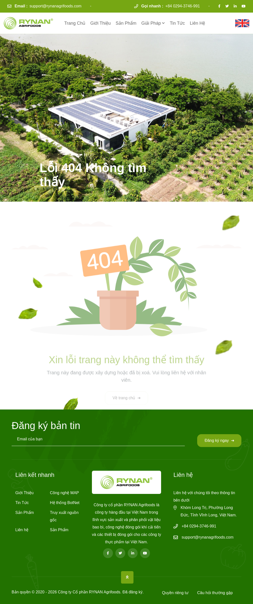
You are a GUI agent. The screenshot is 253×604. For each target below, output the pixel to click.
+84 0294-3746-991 (182, 6)
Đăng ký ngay (219, 440)
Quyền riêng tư (175, 593)
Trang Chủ (74, 23)
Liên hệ (197, 23)
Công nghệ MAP (64, 493)
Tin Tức (177, 23)
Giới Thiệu (100, 23)
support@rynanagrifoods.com (55, 6)
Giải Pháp (151, 23)
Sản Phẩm (126, 23)
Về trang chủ (127, 400)
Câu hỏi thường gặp (215, 593)
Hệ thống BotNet (65, 503)
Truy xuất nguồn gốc (64, 516)
